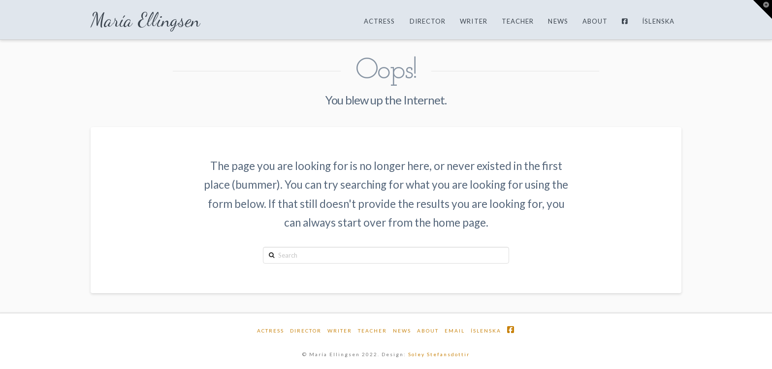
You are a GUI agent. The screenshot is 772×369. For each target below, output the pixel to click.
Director (306, 331)
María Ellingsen (145, 20)
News (402, 331)
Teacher (372, 331)
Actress (270, 331)
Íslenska (486, 331)
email (455, 331)
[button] (762, 9)
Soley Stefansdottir (439, 354)
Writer (339, 331)
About (428, 331)
